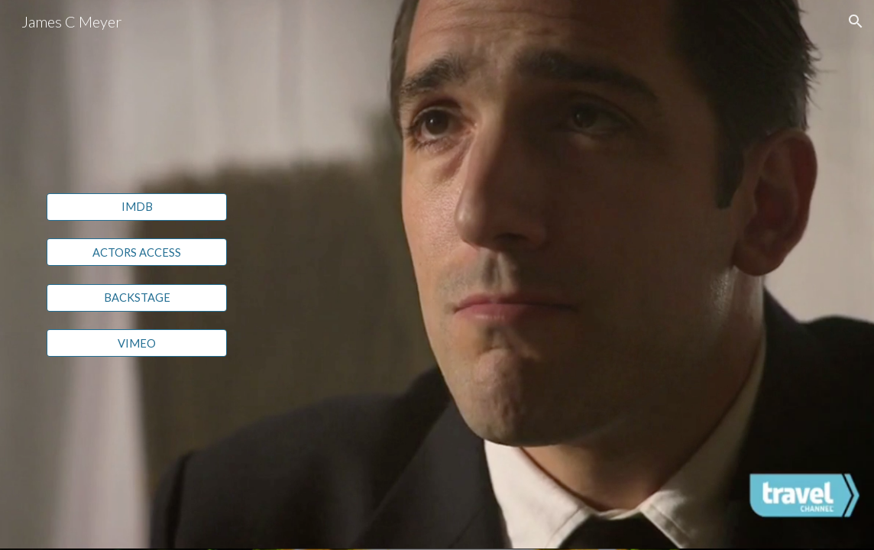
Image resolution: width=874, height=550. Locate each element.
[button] (855, 21)
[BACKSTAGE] (136, 297)
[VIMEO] (136, 343)
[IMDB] (136, 206)
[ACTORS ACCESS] (136, 252)
